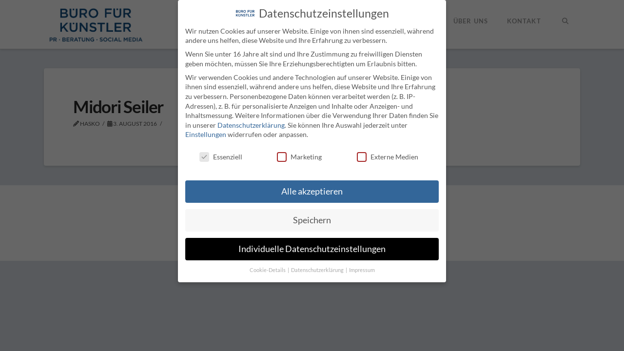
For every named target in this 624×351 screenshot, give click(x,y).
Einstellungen (205, 134)
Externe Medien (387, 156)
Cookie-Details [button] (268, 270)
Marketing (299, 156)
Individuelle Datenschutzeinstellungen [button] (312, 249)
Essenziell (220, 156)
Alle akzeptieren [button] (312, 191)
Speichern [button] (312, 220)
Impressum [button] (362, 270)
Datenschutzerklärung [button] (318, 270)
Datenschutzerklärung (251, 124)
